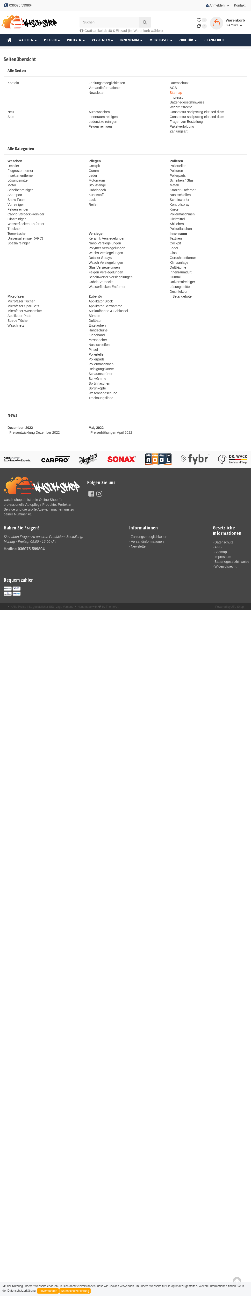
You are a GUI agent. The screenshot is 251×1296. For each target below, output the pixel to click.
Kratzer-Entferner (182, 190)
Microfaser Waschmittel (25, 311)
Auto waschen (99, 112)
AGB (173, 88)
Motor (11, 185)
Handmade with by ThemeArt (98, 608)
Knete (174, 209)
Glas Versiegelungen (104, 267)
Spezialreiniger (18, 243)
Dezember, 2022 (20, 428)
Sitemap (176, 93)
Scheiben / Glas (182, 180)
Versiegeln (103, 40)
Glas (173, 253)
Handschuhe (98, 330)
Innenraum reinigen (103, 117)
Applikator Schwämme (105, 306)
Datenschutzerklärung (75, 1291)
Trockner (14, 229)
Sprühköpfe (97, 388)
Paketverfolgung (182, 126)
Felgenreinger (17, 209)
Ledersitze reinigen (103, 122)
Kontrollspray (179, 204)
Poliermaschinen (182, 214)
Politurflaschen (181, 229)
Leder (93, 175)
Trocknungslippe (101, 398)
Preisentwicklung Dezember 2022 (34, 432)
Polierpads (178, 175)
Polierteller (178, 166)
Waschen (28, 40)
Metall (174, 185)
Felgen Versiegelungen (106, 272)
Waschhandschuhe (103, 393)
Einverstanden (48, 1291)
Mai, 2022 (96, 428)
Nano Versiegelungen (105, 243)
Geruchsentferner (183, 258)
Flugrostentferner (20, 171)
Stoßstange (97, 185)
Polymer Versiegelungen (107, 248)
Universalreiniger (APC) (25, 238)
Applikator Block (101, 301)
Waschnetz (15, 325)
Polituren (176, 171)
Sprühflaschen (99, 383)
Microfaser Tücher (21, 301)
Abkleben (177, 224)
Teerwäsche (16, 233)
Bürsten (94, 316)
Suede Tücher (18, 320)
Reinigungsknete (101, 369)
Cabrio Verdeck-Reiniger (25, 214)
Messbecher (98, 340)
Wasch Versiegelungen (106, 262)
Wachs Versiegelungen (106, 253)
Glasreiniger (16, 219)
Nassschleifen (180, 195)
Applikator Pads (19, 316)
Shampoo (14, 195)
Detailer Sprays (100, 258)
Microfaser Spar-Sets (23, 306)
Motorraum (97, 180)
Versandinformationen (105, 88)
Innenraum (131, 40)
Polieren (76, 40)
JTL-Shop (237, 608)
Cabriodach (97, 190)
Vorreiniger (15, 204)
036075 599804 (31, 549)
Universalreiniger (182, 282)
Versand (68, 608)
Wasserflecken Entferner (25, 224)
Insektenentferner (20, 175)
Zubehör (188, 40)
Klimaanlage (179, 262)
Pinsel (93, 349)
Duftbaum (96, 320)
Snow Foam (16, 200)
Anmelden (217, 5)
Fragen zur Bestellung (186, 122)
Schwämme (97, 379)
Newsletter (97, 93)
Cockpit (94, 166)
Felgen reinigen (100, 126)
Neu (10, 112)
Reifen (93, 204)
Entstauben (97, 325)
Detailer (13, 166)
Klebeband (97, 335)
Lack (92, 200)
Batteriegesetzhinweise (187, 102)
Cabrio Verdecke (101, 282)
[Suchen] (109, 22)
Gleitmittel (177, 219)
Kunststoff (96, 195)
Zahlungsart (178, 131)
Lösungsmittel (17, 180)
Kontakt (239, 5)
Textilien (176, 238)
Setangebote (214, 40)
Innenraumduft (180, 272)
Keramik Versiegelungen (107, 238)
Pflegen (52, 40)
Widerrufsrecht (181, 107)
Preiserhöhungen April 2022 (111, 432)
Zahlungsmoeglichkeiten (107, 83)
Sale (10, 117)
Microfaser (161, 40)
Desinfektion (179, 291)
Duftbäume (178, 267)
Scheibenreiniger (20, 190)
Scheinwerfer (179, 200)
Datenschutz (179, 83)
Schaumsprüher (101, 374)
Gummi (94, 171)
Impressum (178, 97)
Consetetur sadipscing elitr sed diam (197, 112)
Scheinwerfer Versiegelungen (111, 277)
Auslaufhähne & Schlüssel (108, 311)
